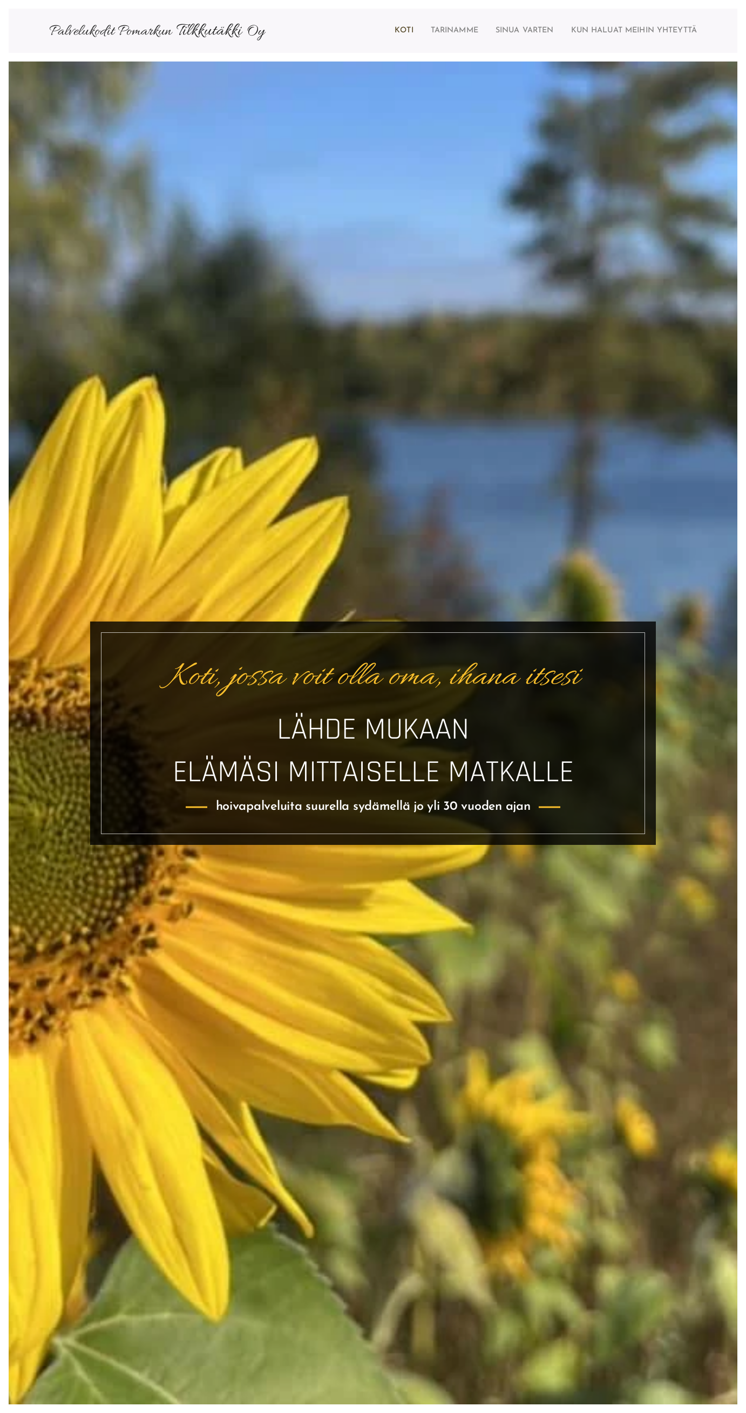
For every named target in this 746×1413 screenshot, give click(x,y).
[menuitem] (371, 30)
